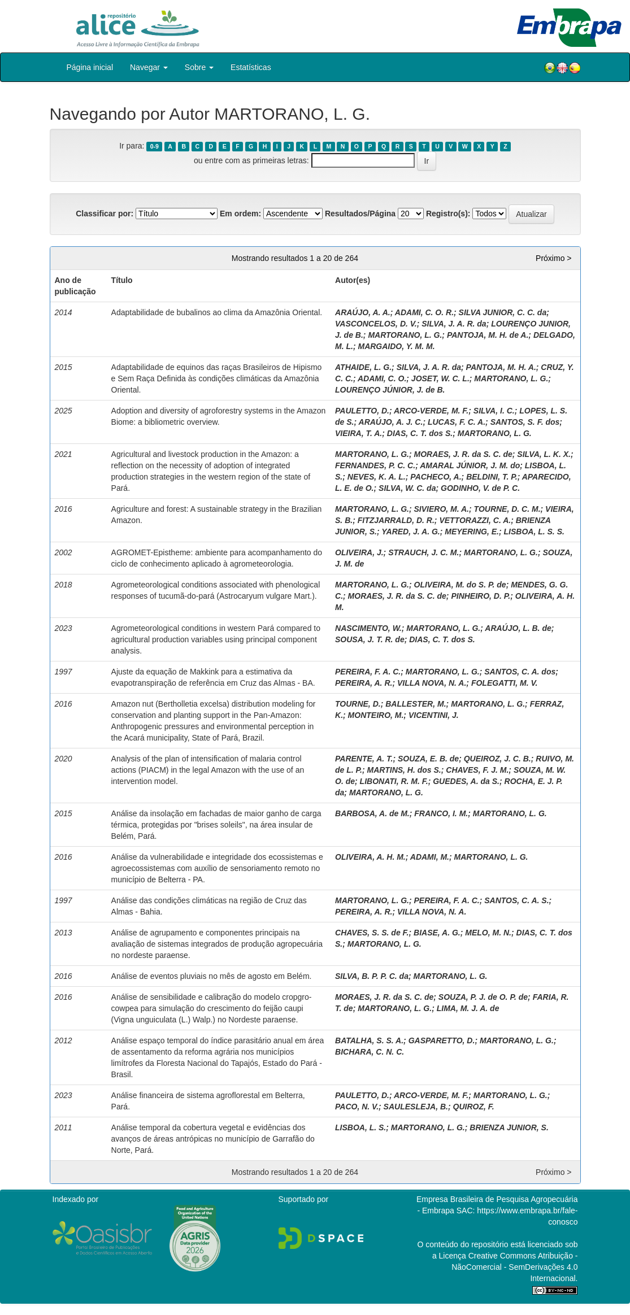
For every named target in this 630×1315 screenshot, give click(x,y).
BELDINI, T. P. (492, 476)
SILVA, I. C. (494, 410)
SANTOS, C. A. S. (516, 900)
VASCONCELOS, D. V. (376, 323)
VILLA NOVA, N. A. (431, 682)
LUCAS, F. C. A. (456, 421)
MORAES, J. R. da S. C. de (463, 454)
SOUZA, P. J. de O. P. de (483, 997)
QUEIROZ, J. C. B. (497, 758)
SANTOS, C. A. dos (519, 671)
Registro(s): (448, 213)
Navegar (149, 67)
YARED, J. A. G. (410, 531)
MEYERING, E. (472, 531)
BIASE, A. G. (437, 932)
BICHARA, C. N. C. (369, 1051)
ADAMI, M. (429, 856)
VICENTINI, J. (434, 715)
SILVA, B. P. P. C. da (372, 976)
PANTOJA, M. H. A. (501, 367)
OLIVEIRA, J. (359, 552)
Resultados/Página (360, 213)
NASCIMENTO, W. (368, 628)
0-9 (154, 146)
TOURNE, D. (358, 703)
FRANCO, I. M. (441, 813)
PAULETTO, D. (362, 410)
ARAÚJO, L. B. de (518, 628)
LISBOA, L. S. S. (534, 531)
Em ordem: (240, 213)
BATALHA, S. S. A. (369, 1040)
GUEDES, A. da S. (466, 781)
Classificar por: (104, 213)
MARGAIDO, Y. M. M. (396, 346)
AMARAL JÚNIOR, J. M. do (470, 465)
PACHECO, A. (435, 476)
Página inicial (90, 67)
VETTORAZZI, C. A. (475, 520)
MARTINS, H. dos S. (404, 769)
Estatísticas (251, 67)
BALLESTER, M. (415, 703)
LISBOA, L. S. (360, 1127)
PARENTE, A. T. (364, 758)
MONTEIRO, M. (376, 715)
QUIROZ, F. (473, 1106)
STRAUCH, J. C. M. (423, 552)
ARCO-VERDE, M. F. (431, 410)
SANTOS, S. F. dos (525, 421)
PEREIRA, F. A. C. (368, 671)
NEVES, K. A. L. (376, 476)
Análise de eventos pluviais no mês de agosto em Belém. (211, 976)
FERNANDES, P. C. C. (375, 465)
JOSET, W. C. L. (440, 378)
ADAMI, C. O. (382, 378)
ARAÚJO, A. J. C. (391, 421)
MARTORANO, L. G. (405, 334)
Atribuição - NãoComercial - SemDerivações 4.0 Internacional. (514, 1267)
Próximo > (553, 258)
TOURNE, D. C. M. (507, 508)
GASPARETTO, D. (442, 1040)
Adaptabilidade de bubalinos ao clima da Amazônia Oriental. (217, 312)
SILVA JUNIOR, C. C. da (503, 312)
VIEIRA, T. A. (358, 433)
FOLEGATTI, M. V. (504, 682)
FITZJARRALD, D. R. (396, 520)
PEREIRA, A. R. (363, 682)
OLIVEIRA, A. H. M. (370, 856)
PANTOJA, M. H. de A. (487, 334)
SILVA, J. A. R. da (454, 323)
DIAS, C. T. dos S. (420, 433)
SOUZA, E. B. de (428, 758)
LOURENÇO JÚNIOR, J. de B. (390, 389)
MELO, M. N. (488, 932)
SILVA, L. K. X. (544, 454)
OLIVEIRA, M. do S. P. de (460, 584)
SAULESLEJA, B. (416, 1106)
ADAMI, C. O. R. (424, 312)
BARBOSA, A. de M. (372, 813)
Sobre (199, 67)
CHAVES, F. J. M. (477, 769)
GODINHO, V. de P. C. (480, 488)
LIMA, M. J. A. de (468, 1008)
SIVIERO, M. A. (442, 508)
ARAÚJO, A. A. (362, 312)
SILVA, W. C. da (407, 488)
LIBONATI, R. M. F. (394, 781)
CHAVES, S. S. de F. (372, 932)
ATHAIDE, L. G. (363, 367)
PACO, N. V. (357, 1106)
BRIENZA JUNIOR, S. (509, 1127)
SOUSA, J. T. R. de (370, 639)
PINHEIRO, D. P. (480, 595)
